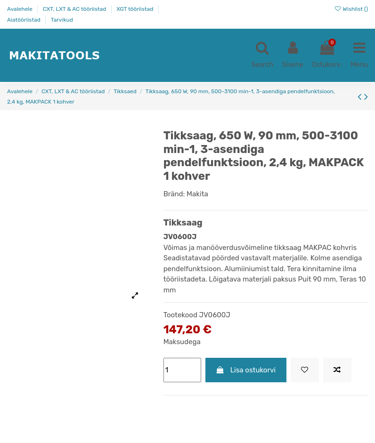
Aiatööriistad (24, 19)
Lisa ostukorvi (246, 370)
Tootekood (180, 315)
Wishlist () (351, 9)
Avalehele (20, 9)
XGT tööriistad (135, 9)
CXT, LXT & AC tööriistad (75, 9)
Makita (197, 194)
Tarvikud (62, 19)
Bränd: (174, 194)
